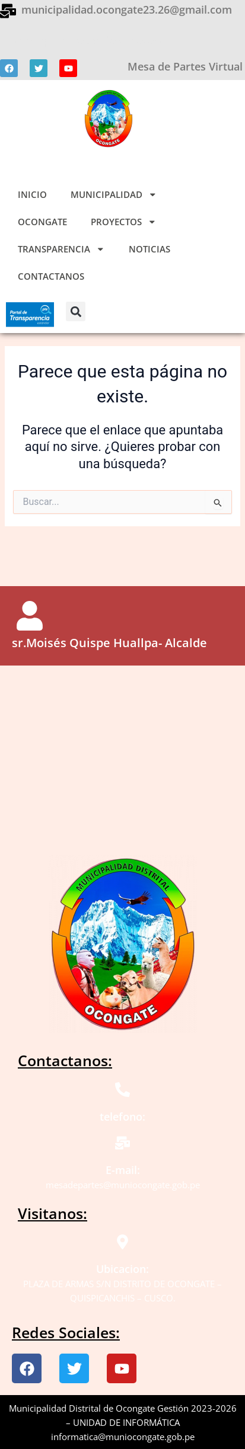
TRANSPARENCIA (61, 249)
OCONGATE (42, 222)
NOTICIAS (149, 249)
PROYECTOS (124, 222)
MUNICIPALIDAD (114, 194)
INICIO (32, 194)
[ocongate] (122, 754)
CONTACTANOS (51, 276)
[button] (75, 311)
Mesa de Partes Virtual (185, 66)
